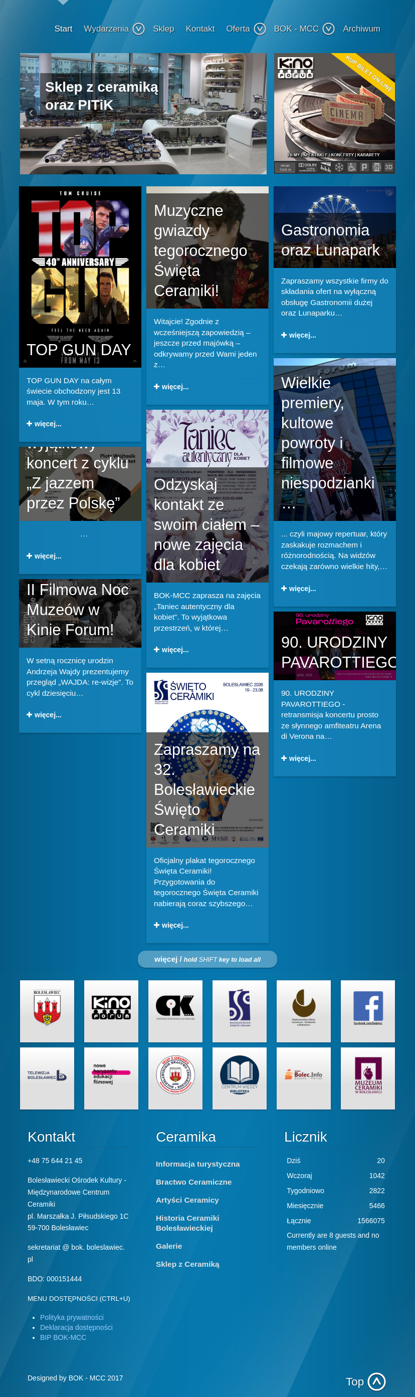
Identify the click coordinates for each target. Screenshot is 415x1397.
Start (64, 29)
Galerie (169, 1246)
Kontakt (200, 29)
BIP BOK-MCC (63, 1337)
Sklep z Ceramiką (188, 1264)
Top (355, 1381)
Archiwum (361, 29)
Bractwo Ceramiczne (194, 1182)
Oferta (246, 29)
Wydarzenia (115, 29)
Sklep (163, 29)
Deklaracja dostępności (76, 1327)
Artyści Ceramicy (187, 1200)
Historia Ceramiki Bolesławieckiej (188, 1223)
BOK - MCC (305, 29)
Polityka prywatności (72, 1317)
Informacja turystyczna (198, 1164)
